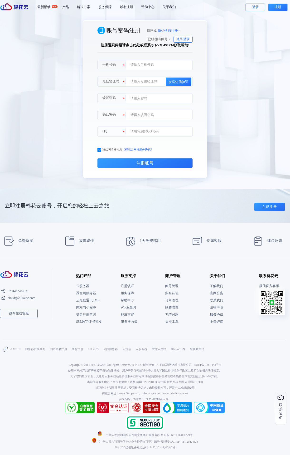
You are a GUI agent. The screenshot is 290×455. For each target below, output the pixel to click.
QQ (104, 131)
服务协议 (216, 314)
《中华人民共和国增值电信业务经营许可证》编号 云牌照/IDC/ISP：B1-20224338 (145, 441)
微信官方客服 (269, 286)
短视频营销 (197, 349)
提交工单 (172, 321)
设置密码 (109, 98)
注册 (278, 7)
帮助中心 (148, 7)
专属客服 (205, 241)
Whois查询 (128, 307)
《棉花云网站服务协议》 (138, 149)
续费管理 (172, 307)
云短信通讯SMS (87, 300)
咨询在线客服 (19, 313)
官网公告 (216, 293)
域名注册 (126, 7)
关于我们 (169, 7)
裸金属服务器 (86, 293)
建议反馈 (266, 241)
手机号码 (109, 64)
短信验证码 (110, 81)
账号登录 (183, 39)
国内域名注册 (58, 349)
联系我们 (216, 300)
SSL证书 (93, 349)
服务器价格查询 (35, 349)
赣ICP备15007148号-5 (207, 365)
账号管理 (172, 286)
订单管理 (172, 300)
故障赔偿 (78, 241)
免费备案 (17, 241)
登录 (255, 7)
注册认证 (127, 286)
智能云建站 (159, 349)
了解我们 (216, 286)
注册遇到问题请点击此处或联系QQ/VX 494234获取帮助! (145, 45)
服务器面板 (129, 321)
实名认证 (172, 293)
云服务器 (82, 286)
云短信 (126, 349)
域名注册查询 (86, 314)
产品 (65, 7)
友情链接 (216, 321)
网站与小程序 (86, 307)
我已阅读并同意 (125, 149)
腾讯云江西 (178, 349)
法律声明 (216, 307)
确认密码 (109, 114)
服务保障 (105, 7)
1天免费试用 (142, 241)
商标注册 (77, 349)
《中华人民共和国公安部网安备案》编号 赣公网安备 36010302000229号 (145, 435)
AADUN (15, 349)
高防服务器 (110, 349)
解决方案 (83, 7)
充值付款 (172, 314)
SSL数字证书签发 (89, 321)
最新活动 (46, 7)
